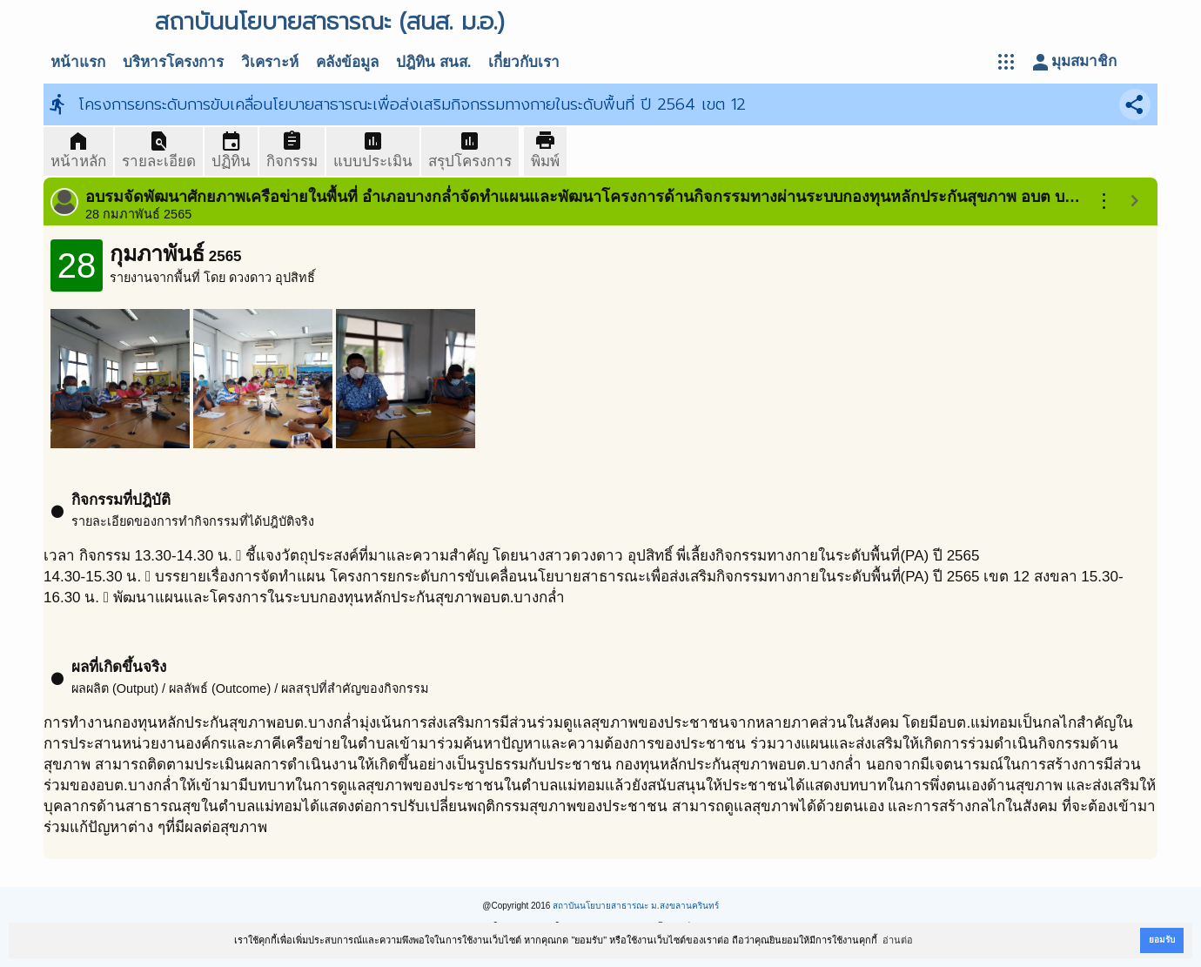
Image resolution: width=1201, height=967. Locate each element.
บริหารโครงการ (173, 62)
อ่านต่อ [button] (897, 940)
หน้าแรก (77, 62)
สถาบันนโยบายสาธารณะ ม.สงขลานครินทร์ (636, 905)
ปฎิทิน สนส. (433, 62)
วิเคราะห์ (270, 62)
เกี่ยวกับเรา (524, 62)
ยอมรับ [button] (1162, 939)
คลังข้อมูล (347, 62)
